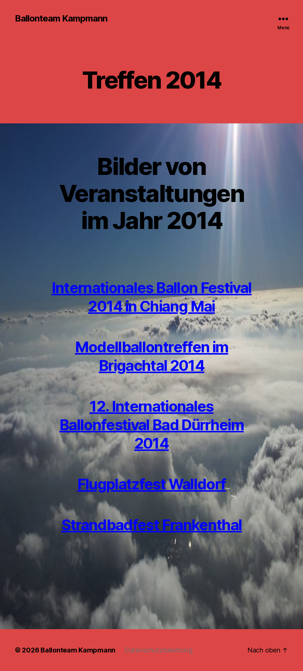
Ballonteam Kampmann (61, 18)
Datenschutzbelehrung (158, 650)
